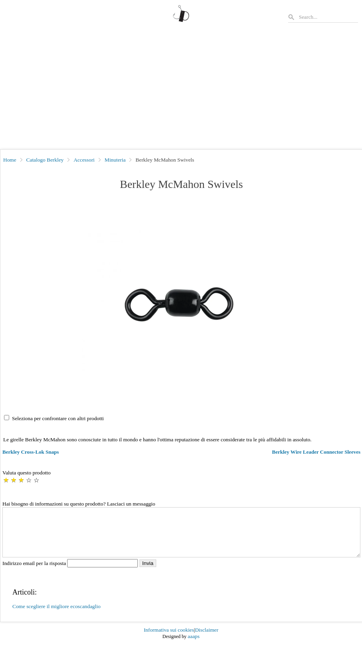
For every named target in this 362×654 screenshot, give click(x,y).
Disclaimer (206, 639)
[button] (181, 301)
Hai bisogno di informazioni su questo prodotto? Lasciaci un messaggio (78, 504)
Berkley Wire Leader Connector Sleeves (316, 452)
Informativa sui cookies (169, 639)
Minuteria (115, 160)
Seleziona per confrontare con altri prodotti (58, 418)
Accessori (84, 160)
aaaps (194, 646)
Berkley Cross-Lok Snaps (30, 452)
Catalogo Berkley (45, 160)
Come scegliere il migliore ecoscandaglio (56, 616)
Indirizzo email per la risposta (70, 573)
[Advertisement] (181, 89)
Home (9, 160)
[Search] (328, 17)
